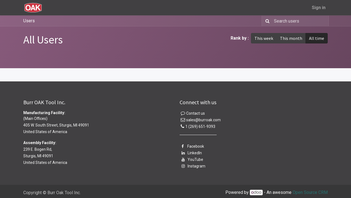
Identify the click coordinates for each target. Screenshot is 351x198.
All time (316, 38)
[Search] (266, 21)
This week (263, 38)
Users (29, 20)
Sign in (318, 7)
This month (291, 38)
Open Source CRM (310, 192)
